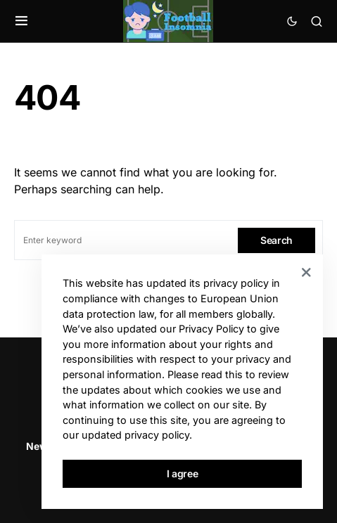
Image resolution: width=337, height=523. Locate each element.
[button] (21, 21)
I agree (182, 473)
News (39, 446)
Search (276, 240)
